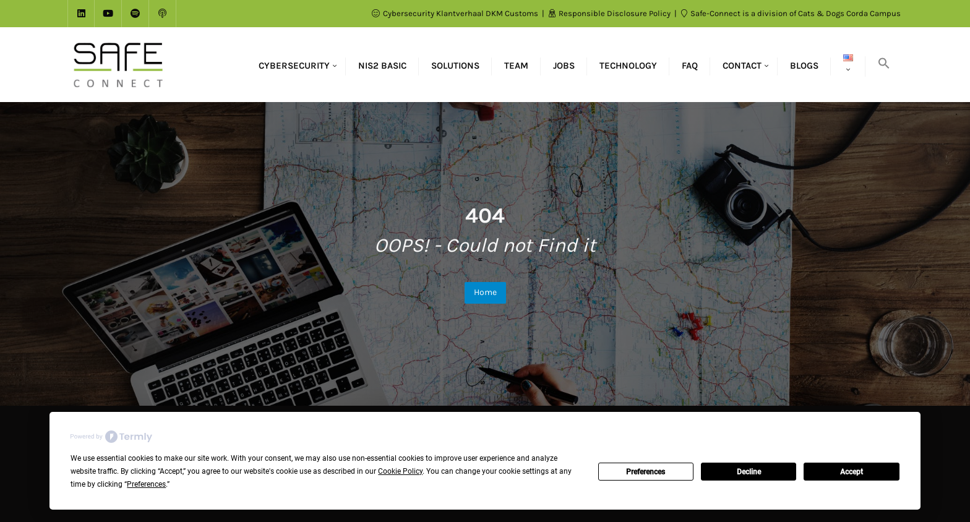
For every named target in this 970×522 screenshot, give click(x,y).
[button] (884, 65)
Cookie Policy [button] (400, 471)
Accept (851, 472)
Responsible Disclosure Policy (610, 13)
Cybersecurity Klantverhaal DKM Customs (456, 13)
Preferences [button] (146, 484)
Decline (749, 472)
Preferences (645, 472)
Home (485, 292)
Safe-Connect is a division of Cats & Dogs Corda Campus (791, 13)
